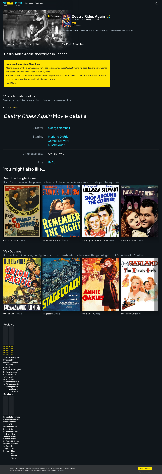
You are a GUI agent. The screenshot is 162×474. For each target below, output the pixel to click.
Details (50, 43)
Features (39, 3)
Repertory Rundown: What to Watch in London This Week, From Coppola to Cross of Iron (55, 393)
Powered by (10, 107)
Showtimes (10, 43)
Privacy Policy (61, 438)
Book (24, 426)
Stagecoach (48, 313)
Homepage (26, 420)
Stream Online (32, 43)
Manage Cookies (62, 444)
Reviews (28, 3)
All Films (26, 432)
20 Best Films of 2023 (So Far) (89, 391)
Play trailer (13, 15)
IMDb (51, 162)
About (57, 420)
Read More (60, 470)
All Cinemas (43, 420)
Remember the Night (52, 240)
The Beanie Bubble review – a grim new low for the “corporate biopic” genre (91, 353)
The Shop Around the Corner (95, 240)
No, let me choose (144, 472)
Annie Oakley (88, 313)
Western (95, 19)
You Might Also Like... (73, 43)
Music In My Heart (129, 240)
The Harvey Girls (128, 313)
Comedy (87, 19)
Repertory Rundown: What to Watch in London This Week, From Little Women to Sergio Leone (18, 393)
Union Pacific (9, 313)
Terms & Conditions (63, 432)
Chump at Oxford (11, 240)
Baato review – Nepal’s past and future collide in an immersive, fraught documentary (54, 353)
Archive (58, 426)
